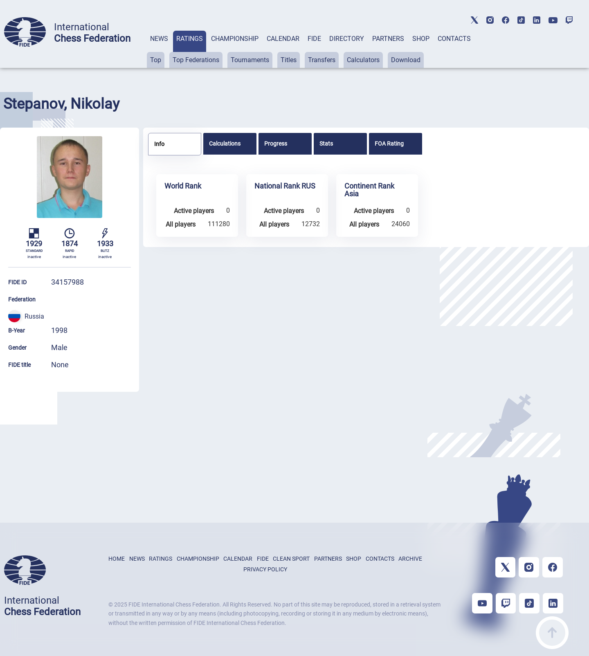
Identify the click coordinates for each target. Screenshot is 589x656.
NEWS (159, 39)
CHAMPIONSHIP (235, 39)
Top (155, 60)
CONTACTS (454, 39)
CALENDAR (283, 39)
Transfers (321, 60)
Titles (289, 60)
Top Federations (196, 60)
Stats (326, 143)
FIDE (314, 39)
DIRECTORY (346, 39)
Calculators (363, 60)
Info (159, 144)
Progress (275, 143)
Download (405, 60)
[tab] (159, 49)
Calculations (225, 143)
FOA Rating (389, 143)
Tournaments (250, 60)
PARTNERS (388, 39)
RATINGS (189, 39)
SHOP (420, 39)
